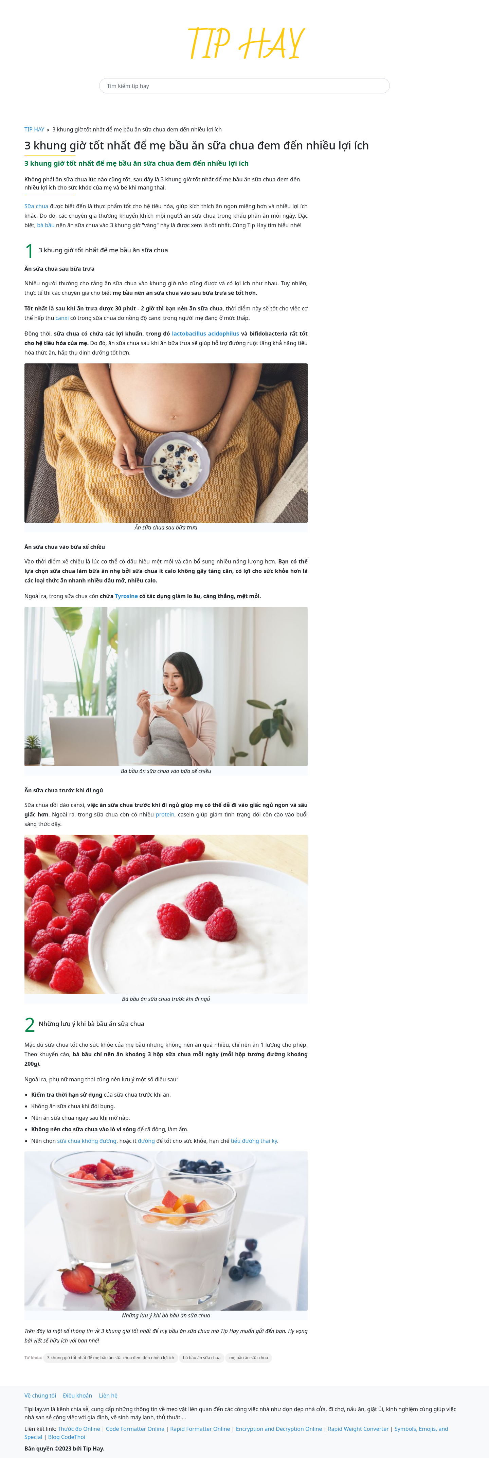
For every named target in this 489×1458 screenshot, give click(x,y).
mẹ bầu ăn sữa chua (248, 1358)
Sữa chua (36, 206)
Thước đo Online (79, 1429)
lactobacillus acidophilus (205, 333)
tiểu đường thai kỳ (254, 1141)
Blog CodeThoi (66, 1437)
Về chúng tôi (40, 1395)
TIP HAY (34, 129)
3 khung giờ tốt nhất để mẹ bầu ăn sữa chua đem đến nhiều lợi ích (110, 1358)
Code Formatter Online (135, 1429)
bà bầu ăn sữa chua (201, 1358)
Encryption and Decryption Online (279, 1429)
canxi (62, 318)
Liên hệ (108, 1395)
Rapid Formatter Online (200, 1429)
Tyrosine (126, 596)
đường (146, 1141)
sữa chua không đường (86, 1141)
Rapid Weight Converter (358, 1429)
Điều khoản (77, 1395)
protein (165, 814)
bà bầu (46, 225)
